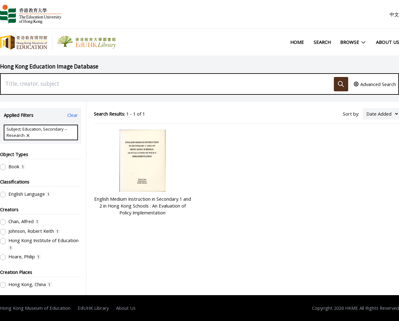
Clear (72, 115)
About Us (387, 42)
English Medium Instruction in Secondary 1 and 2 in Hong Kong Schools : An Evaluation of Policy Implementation (142, 206)
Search (322, 42)
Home (297, 42)
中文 (394, 14)
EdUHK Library (93, 308)
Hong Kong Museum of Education (35, 308)
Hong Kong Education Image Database (49, 66)
